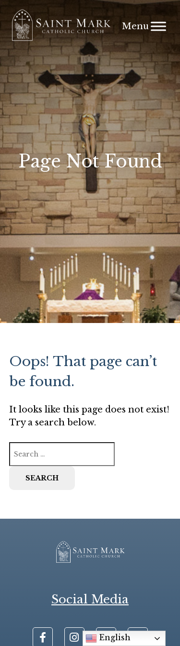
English (108, 638)
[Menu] (158, 26)
